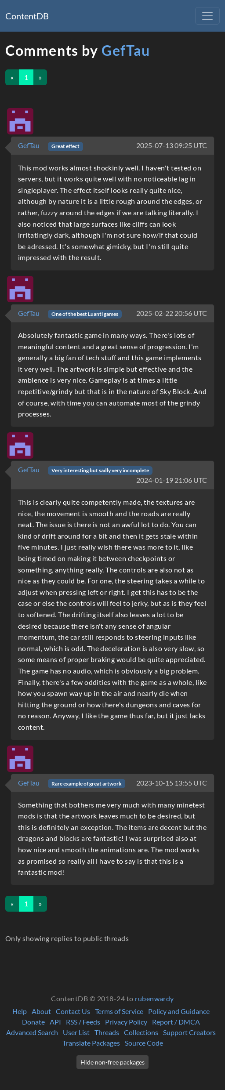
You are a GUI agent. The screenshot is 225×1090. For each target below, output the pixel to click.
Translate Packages (91, 1043)
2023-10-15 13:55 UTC (171, 783)
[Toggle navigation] (207, 16)
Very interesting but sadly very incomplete (100, 470)
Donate (33, 1022)
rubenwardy (154, 998)
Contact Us (73, 1011)
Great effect (65, 146)
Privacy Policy (126, 1022)
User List (76, 1032)
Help (19, 1011)
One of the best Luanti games (84, 314)
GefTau (126, 50)
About (41, 1011)
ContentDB (27, 16)
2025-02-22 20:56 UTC (171, 313)
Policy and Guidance (179, 1011)
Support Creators (189, 1032)
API (55, 1022)
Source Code (144, 1043)
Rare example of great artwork (86, 783)
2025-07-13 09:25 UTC (171, 145)
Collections (141, 1032)
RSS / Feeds (83, 1022)
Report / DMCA (176, 1022)
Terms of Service (119, 1011)
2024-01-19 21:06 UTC (171, 480)
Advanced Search (32, 1032)
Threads (106, 1032)
